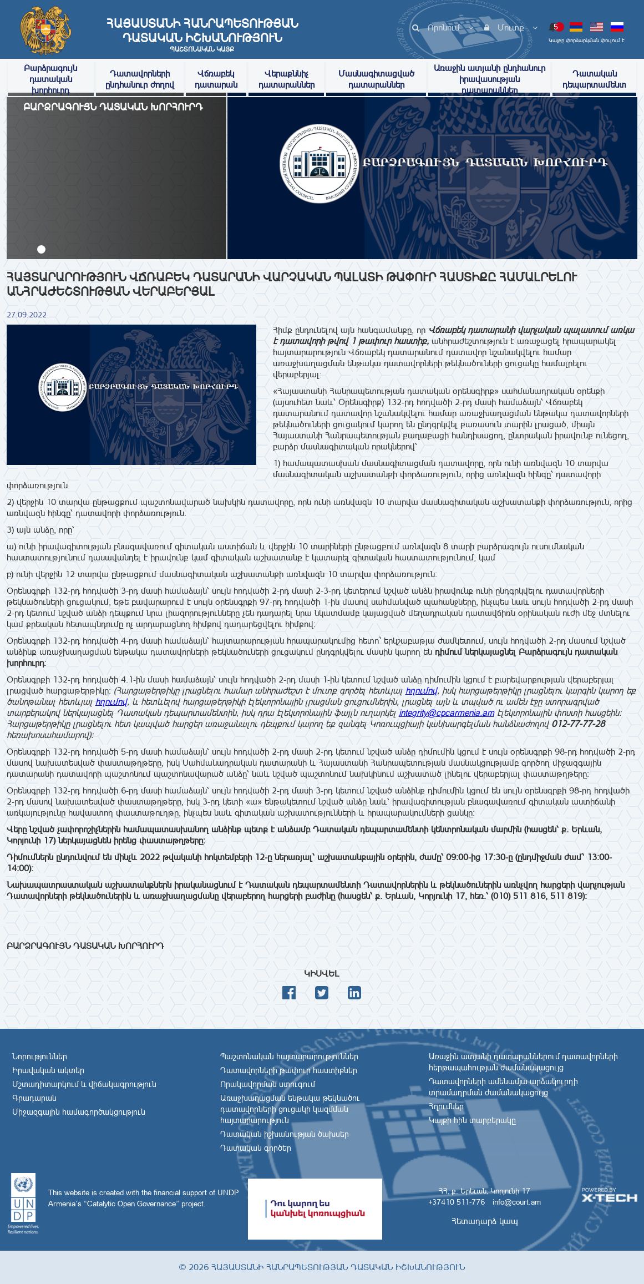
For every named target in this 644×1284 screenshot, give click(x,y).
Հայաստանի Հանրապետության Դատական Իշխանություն (202, 35)
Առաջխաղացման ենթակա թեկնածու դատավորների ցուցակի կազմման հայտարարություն (290, 1109)
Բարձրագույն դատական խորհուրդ (50, 79)
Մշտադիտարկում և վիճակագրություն (84, 1084)
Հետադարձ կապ (485, 1221)
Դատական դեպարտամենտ (594, 79)
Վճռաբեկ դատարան (216, 79)
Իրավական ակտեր (48, 1070)
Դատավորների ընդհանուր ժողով (139, 79)
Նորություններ (39, 1056)
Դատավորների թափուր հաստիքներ (288, 1070)
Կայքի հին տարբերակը (472, 1120)
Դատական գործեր (255, 1148)
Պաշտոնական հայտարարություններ (289, 1056)
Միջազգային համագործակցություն (78, 1112)
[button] (41, 249)
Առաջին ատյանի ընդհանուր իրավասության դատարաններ (489, 79)
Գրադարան (34, 1098)
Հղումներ (446, 1106)
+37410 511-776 (456, 1201)
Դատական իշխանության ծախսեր (284, 1134)
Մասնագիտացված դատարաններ (376, 79)
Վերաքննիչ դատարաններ (286, 79)
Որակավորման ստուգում (267, 1084)
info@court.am (517, 1201)
